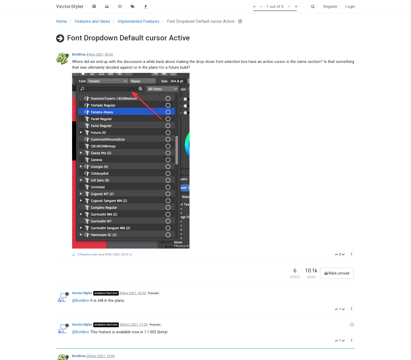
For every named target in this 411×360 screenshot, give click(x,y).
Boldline (79, 54)
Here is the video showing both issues (105, 215)
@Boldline (153, 123)
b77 (75, 240)
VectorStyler (82, 123)
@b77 (121, 297)
